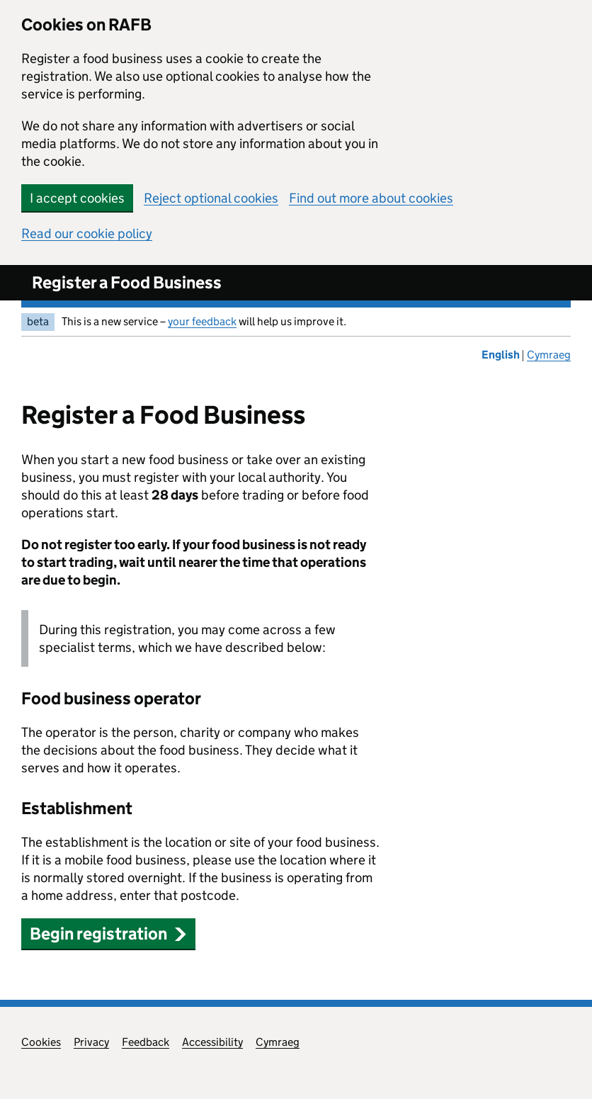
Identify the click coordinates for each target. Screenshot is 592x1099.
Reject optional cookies (211, 198)
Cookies (41, 1042)
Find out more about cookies (371, 198)
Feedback (145, 1042)
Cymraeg (278, 1042)
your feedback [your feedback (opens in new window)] (202, 321)
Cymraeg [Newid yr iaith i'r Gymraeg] (549, 354)
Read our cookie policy (86, 233)
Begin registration (108, 933)
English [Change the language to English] (502, 354)
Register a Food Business (127, 282)
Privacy (91, 1042)
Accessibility (212, 1042)
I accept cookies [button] (77, 198)
